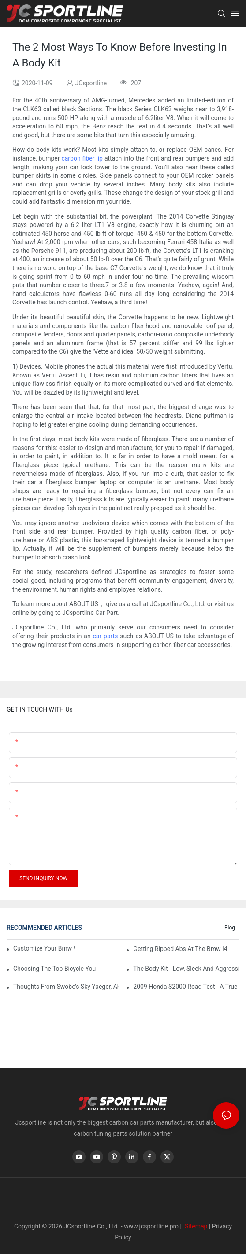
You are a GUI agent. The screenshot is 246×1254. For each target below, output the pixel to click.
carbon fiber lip (82, 158)
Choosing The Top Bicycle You (54, 968)
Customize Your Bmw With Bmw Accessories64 (44, 948)
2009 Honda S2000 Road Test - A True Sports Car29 (186, 986)
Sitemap (195, 1226)
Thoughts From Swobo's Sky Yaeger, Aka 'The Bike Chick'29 (66, 986)
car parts (105, 636)
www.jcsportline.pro (151, 1226)
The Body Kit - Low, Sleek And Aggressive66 (186, 968)
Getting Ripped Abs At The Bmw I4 (180, 948)
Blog (229, 928)
